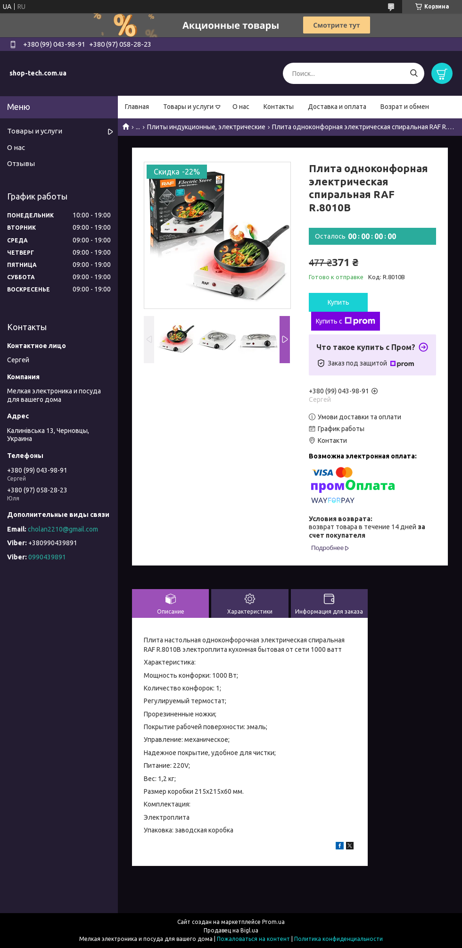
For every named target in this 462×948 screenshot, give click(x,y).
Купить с (345, 321)
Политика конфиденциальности (338, 939)
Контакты (279, 106)
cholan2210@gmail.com (63, 529)
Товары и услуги (188, 106)
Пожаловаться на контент (253, 939)
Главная (137, 106)
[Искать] (413, 73)
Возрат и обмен (404, 106)
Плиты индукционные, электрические (206, 127)
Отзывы (21, 163)
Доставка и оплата (337, 106)
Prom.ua (273, 922)
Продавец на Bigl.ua (231, 930)
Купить (338, 302)
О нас (240, 106)
